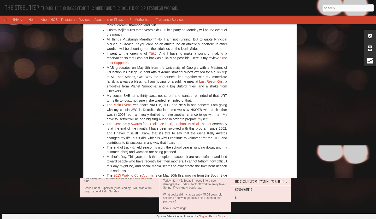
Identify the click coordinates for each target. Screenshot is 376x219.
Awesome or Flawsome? (112, 20)
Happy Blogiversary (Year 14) (252, 149)
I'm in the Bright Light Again (252, 157)
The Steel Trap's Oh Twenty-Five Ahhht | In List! (264, 181)
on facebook (203, 120)
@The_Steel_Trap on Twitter (135, 125)
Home (33, 20)
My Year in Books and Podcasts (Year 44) (196, 175)
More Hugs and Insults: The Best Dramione (261, 132)
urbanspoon (218, 115)
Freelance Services (170, 20)
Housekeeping (98, 168)
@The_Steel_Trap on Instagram (189, 125)
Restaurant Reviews (76, 20)
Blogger (203, 216)
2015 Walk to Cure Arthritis (133, 90)
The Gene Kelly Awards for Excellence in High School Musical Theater (159, 39)
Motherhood (144, 20)
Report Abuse (217, 216)
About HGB (49, 20)
